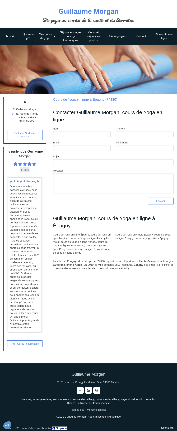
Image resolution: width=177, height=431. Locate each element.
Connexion (167, 427)
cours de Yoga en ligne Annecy (78, 241)
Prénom (120, 128)
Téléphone (122, 142)
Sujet (56, 156)
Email (56, 142)
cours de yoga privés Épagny (151, 238)
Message (58, 170)
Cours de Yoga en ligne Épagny (71, 234)
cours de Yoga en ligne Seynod (85, 249)
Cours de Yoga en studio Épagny (133, 234)
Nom (56, 128)
